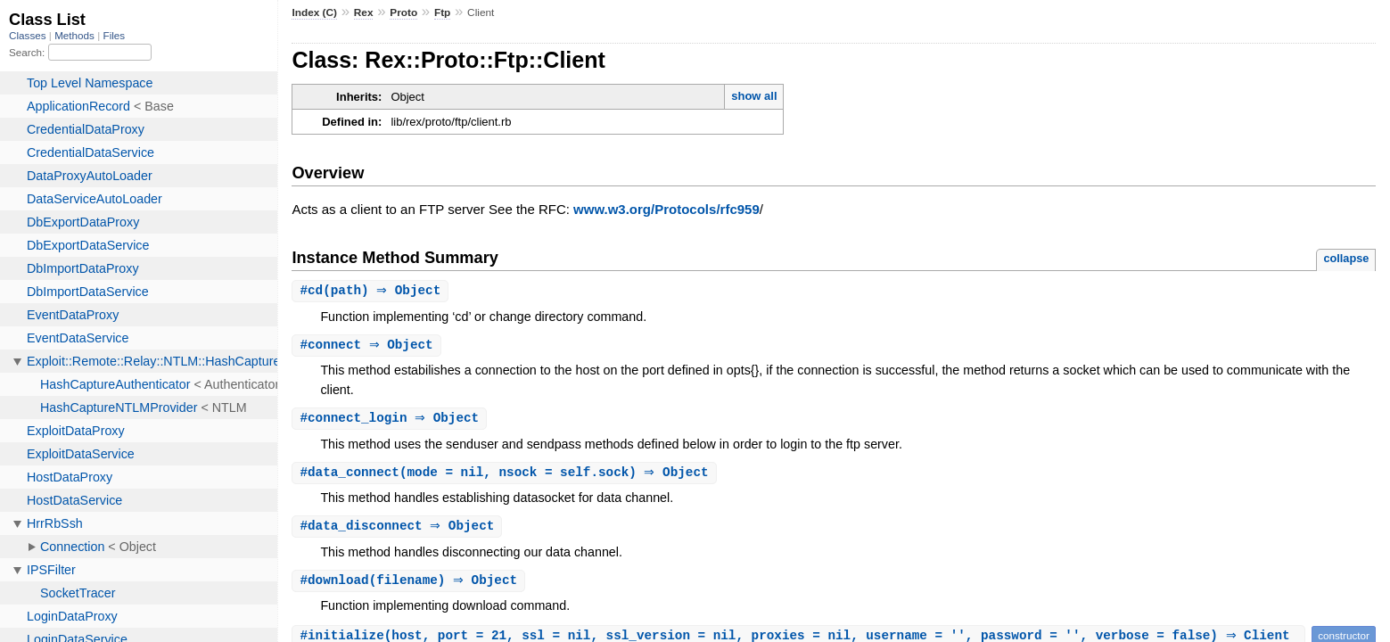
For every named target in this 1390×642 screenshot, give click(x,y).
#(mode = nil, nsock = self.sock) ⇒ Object (506, 475)
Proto (403, 12)
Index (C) (314, 12)
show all (754, 96)
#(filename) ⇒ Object (411, 585)
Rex (364, 12)
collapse (1346, 258)
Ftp (442, 12)
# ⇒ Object (368, 346)
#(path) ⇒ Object (372, 291)
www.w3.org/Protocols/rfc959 (666, 209)
